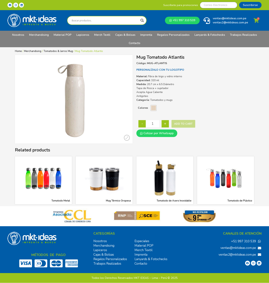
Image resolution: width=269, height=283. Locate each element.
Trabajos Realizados (243, 35)
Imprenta (146, 35)
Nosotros (18, 35)
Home (18, 51)
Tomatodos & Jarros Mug (58, 51)
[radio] (153, 108)
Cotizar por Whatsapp (157, 133)
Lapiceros (82, 35)
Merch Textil (102, 35)
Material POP (63, 35)
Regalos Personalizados (173, 35)
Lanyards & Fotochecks (209, 35)
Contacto (134, 43)
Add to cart (183, 124)
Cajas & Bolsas (125, 35)
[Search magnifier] (142, 20)
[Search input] (105, 20)
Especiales (141, 241)
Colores (143, 108)
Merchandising (39, 35)
